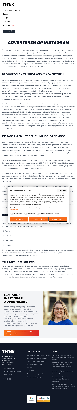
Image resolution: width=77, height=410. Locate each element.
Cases (5, 14)
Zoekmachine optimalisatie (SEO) (38, 355)
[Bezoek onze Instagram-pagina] (3, 379)
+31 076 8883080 (7, 362)
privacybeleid (14, 209)
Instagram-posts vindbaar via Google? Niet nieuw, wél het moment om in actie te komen (62, 365)
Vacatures (8, 25)
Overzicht (62, 190)
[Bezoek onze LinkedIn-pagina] (10, 379)
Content (29, 368)
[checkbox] (16, 214)
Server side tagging (34, 377)
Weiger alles (19, 219)
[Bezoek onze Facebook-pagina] (7, 379)
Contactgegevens (8, 368)
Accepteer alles (57, 219)
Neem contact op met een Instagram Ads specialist (21, 333)
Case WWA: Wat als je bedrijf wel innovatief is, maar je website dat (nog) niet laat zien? (63, 386)
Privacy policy (7, 374)
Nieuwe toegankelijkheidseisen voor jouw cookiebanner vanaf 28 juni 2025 (63, 372)
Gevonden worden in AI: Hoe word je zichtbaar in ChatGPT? (60, 379)
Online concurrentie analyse (36, 361)
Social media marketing (35, 364)
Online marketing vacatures (11, 371)
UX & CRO (30, 371)
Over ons (6, 21)
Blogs (5, 18)
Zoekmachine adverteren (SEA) (37, 358)
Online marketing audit (35, 374)
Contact (8, 31)
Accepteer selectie (38, 219)
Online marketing (10, 10)
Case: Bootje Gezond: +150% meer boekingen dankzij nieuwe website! (63, 357)
